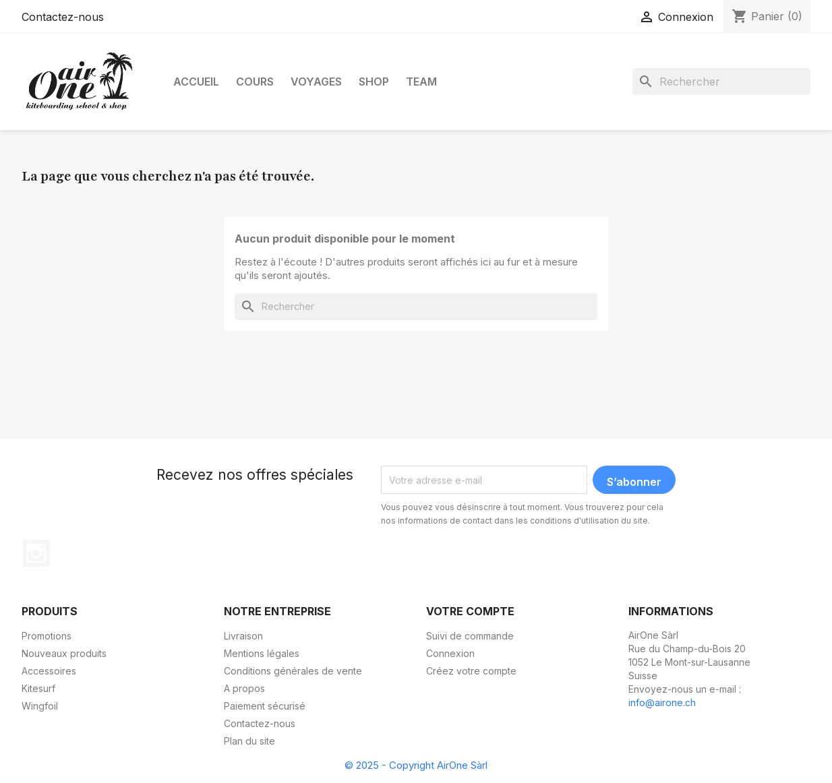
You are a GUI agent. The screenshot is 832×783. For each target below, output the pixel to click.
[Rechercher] (721, 81)
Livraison (243, 635)
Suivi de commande (470, 635)
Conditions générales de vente (293, 671)
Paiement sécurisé (264, 706)
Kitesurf (38, 688)
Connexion (450, 653)
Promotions (46, 635)
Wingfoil (40, 706)
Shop (374, 81)
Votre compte (470, 611)
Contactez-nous (63, 17)
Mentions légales (261, 653)
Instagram (36, 553)
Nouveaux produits (64, 653)
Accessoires (49, 671)
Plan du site (249, 741)
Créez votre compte (471, 671)
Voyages (316, 81)
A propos (244, 688)
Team (421, 81)
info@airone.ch (662, 702)
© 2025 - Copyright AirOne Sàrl (416, 765)
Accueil (196, 81)
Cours (255, 81)
